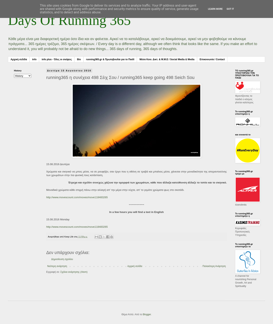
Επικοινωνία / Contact (212, 59)
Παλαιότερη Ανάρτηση (214, 266)
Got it (230, 9)
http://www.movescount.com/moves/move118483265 (77, 197)
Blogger (147, 314)
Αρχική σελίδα (19, 59)
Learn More (215, 9)
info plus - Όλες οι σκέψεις (57, 59)
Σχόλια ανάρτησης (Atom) (73, 272)
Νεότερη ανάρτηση (57, 266)
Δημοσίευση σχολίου (62, 259)
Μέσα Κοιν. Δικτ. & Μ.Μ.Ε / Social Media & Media (166, 59)
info (34, 59)
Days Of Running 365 (69, 20)
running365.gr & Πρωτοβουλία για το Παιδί (110, 59)
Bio (79, 59)
